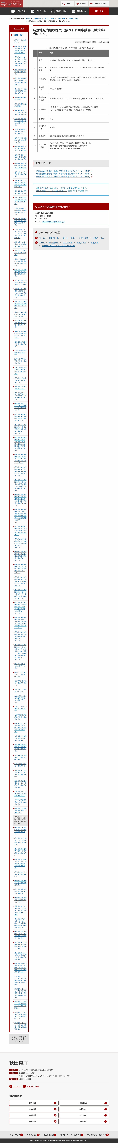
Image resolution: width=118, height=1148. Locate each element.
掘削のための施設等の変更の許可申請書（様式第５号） (20, 222)
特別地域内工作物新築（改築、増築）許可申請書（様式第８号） (20, 50)
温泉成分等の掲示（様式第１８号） (20, 192)
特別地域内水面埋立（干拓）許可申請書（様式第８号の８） (20, 841)
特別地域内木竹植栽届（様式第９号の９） (20, 874)
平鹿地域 (32, 1122)
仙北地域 (83, 1115)
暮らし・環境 (49, 19)
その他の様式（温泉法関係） (20, 105)
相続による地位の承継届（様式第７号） (20, 708)
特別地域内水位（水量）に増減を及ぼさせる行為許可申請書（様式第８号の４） (20, 61)
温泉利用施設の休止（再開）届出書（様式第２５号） (20, 112)
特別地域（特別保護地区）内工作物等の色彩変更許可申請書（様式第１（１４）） (20, 471)
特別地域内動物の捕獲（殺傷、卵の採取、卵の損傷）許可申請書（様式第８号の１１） (20, 968)
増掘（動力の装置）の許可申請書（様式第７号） (20, 244)
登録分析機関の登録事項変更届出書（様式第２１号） (20, 166)
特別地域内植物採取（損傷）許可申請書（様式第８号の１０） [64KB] (63, 177)
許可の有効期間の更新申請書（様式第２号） (20, 361)
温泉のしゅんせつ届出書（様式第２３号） (20, 174)
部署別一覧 (54, 243)
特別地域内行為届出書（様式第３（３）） (20, 380)
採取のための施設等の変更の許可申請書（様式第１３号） (20, 305)
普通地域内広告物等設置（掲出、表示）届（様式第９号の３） (20, 784)
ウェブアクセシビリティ (57, 1140)
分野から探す (22, 11)
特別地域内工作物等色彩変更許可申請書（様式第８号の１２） (20, 945)
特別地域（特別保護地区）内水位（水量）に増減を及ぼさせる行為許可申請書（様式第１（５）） (20, 623)
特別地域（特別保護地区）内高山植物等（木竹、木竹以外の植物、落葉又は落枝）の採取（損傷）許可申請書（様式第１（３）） (20, 652)
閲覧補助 (83, 3)
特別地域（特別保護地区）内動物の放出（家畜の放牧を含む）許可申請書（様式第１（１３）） (20, 485)
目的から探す (41, 11)
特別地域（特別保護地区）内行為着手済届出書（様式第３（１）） (20, 417)
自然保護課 (81, 243)
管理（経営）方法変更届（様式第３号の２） (20, 757)
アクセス (16, 1086)
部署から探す (61, 11)
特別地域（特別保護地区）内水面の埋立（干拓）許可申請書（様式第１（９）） (20, 581)
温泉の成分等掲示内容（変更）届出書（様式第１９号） (20, 201)
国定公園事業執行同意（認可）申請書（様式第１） (20, 131)
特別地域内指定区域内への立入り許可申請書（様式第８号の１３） (20, 935)
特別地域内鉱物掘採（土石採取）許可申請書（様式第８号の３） (20, 81)
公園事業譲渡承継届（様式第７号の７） (20, 683)
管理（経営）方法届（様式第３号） (20, 765)
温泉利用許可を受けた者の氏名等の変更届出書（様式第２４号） (20, 184)
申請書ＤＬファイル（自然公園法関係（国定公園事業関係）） (20, 1005)
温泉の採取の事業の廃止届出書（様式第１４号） (20, 314)
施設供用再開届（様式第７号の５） (19, 666)
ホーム (28, 19)
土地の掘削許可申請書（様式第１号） (20, 352)
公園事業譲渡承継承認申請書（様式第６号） (20, 717)
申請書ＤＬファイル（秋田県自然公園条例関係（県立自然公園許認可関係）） (20, 993)
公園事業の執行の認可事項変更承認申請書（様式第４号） (20, 748)
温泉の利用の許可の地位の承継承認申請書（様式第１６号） (20, 334)
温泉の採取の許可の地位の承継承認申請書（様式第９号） (20, 262)
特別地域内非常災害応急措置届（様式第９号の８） (20, 891)
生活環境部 (68, 243)
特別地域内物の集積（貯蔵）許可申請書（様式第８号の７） (20, 852)
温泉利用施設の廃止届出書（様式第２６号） (20, 140)
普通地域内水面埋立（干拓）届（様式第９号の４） (20, 793)
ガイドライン (44, 1135)
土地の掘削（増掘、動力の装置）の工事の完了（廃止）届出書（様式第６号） (20, 234)
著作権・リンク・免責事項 (82, 1135)
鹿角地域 (32, 1103)
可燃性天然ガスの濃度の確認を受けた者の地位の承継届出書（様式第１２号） (20, 293)
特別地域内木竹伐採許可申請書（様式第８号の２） (20, 91)
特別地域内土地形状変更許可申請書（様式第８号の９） (20, 831)
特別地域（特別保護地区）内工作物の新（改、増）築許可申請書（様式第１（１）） (20, 594)
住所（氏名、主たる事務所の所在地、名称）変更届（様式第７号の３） (20, 728)
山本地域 (32, 1109)
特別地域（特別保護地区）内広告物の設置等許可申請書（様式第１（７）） (20, 556)
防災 (101, 11)
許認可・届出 (73, 19)
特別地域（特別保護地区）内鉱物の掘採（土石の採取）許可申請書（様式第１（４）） (20, 608)
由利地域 (32, 1115)
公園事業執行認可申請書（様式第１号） (20, 72)
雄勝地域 (83, 1122)
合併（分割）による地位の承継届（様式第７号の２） (20, 699)
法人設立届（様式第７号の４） (20, 690)
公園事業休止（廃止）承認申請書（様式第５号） (20, 738)
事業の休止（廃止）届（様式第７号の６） (20, 674)
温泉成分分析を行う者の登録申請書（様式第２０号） (20, 157)
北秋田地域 (83, 1103)
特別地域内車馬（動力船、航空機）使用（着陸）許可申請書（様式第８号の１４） (20, 923)
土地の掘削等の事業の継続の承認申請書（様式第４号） (20, 211)
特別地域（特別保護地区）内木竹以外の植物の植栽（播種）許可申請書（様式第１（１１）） (20, 500)
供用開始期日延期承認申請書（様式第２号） (20, 802)
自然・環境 (61, 19)
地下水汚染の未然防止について (20, 41)
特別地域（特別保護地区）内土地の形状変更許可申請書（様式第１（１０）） (20, 530)
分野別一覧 (37, 19)
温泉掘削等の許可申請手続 (20, 98)
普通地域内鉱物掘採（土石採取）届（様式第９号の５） (20, 122)
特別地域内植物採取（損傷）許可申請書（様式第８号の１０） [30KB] (63, 174)
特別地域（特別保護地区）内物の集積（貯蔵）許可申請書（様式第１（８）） (20, 569)
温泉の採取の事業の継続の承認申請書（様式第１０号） (20, 273)
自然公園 (94, 243)
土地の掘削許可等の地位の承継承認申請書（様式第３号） (20, 371)
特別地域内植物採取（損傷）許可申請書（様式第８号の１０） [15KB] (63, 171)
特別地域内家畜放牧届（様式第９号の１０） (20, 900)
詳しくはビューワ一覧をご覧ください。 (51, 191)
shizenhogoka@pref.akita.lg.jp (53, 222)
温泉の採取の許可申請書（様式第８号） (20, 253)
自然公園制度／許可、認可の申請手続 (58, 246)
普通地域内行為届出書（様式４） (20, 388)
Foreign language (101, 3)
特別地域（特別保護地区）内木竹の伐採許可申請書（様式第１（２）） (20, 636)
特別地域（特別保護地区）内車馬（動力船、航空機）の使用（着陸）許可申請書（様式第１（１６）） (20, 444)
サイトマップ (27, 1135)
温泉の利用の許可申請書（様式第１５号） (20, 344)
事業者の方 (81, 11)
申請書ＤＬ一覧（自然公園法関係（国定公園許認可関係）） (20, 1015)
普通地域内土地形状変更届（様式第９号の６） (20, 811)
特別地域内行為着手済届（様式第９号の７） (20, 883)
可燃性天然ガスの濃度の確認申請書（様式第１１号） (20, 282)
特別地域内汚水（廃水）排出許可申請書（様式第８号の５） (20, 956)
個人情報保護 (61, 1135)
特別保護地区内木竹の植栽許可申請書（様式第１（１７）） (20, 396)
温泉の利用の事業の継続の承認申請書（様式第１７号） (20, 324)
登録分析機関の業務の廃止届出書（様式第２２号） (20, 148)
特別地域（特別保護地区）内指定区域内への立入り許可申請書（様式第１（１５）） (20, 459)
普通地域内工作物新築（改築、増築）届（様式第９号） (20, 773)
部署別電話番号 (33, 1086)
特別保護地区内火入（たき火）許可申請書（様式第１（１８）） (20, 407)
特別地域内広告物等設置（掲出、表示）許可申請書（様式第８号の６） (20, 864)
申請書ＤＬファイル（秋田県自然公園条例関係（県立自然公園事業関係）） (20, 980)
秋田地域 (83, 1109)
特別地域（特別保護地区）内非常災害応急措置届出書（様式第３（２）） (20, 429)
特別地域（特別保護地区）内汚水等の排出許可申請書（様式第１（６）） (20, 543)
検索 (68, 3)
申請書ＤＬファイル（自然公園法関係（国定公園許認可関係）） (20, 1026)
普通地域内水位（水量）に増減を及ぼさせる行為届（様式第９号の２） (20, 910)
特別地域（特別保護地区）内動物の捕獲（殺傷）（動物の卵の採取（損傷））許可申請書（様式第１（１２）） (20, 516)
